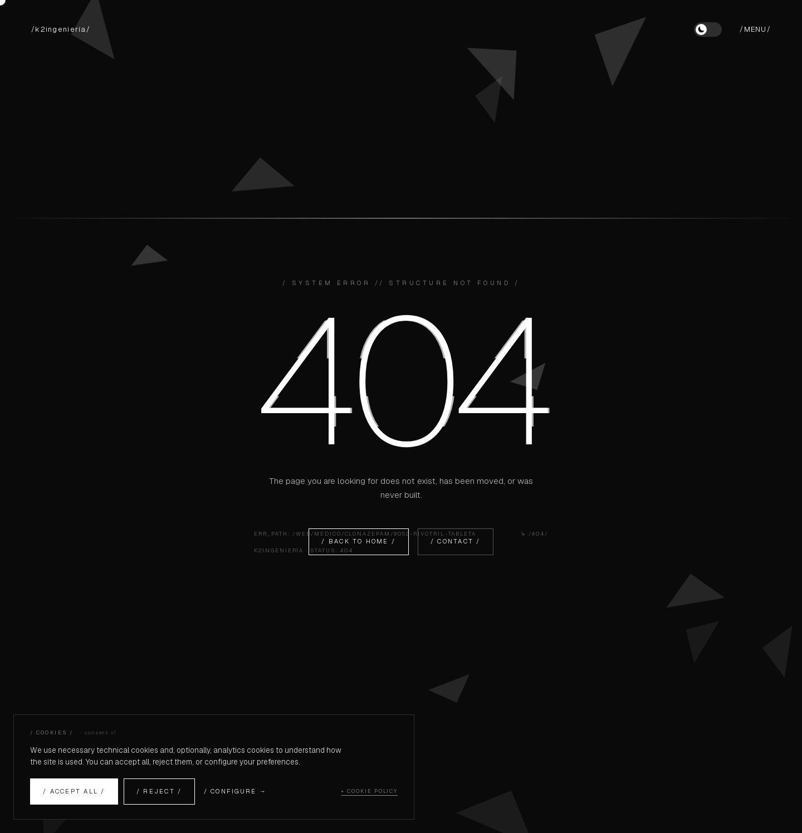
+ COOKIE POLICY (369, 791)
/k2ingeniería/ (60, 29)
